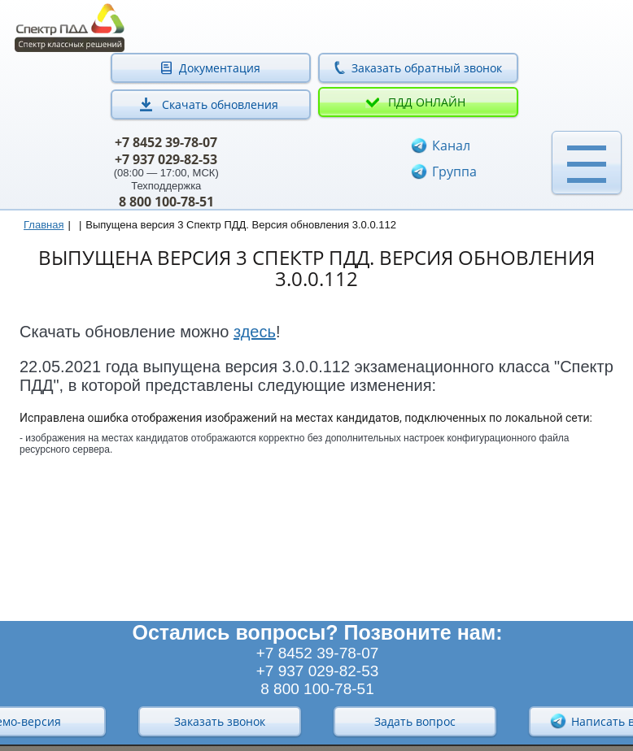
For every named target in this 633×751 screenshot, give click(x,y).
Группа (454, 171)
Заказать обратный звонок (426, 68)
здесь (255, 332)
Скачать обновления (220, 104)
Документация (219, 68)
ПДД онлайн (426, 102)
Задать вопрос (415, 721)
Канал (451, 145)
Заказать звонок (219, 721)
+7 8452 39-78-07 (166, 142)
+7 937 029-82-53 (166, 159)
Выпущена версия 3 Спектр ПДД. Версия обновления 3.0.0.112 (240, 225)
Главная (43, 225)
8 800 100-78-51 (166, 202)
